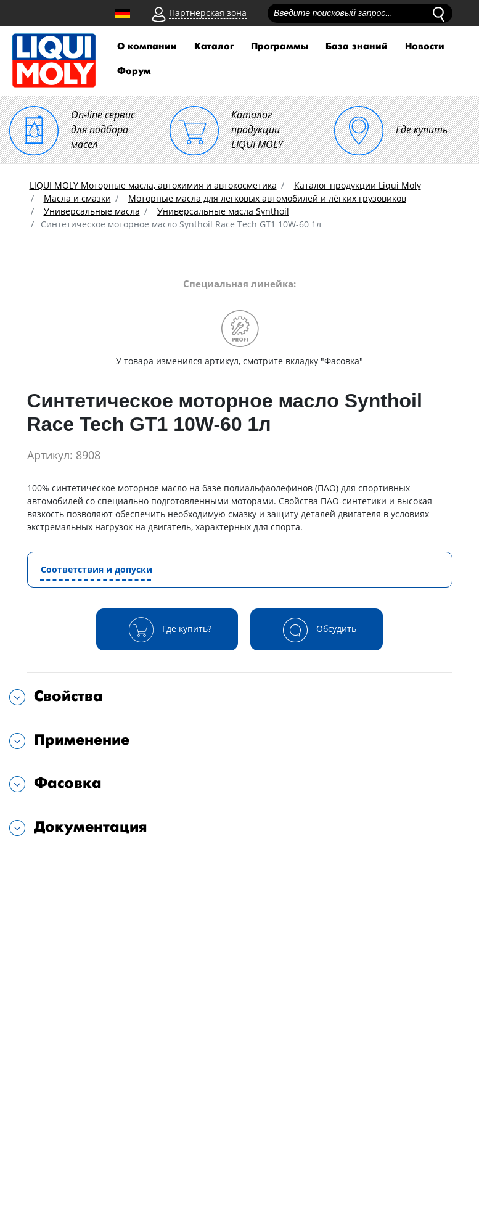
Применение (81, 740)
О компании (147, 46)
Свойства (68, 696)
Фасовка (68, 783)
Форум (134, 71)
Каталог (214, 46)
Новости (424, 46)
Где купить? (167, 629)
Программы (279, 46)
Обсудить (316, 629)
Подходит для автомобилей (96, 865)
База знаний (356, 46)
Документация (90, 827)
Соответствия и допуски (96, 569)
